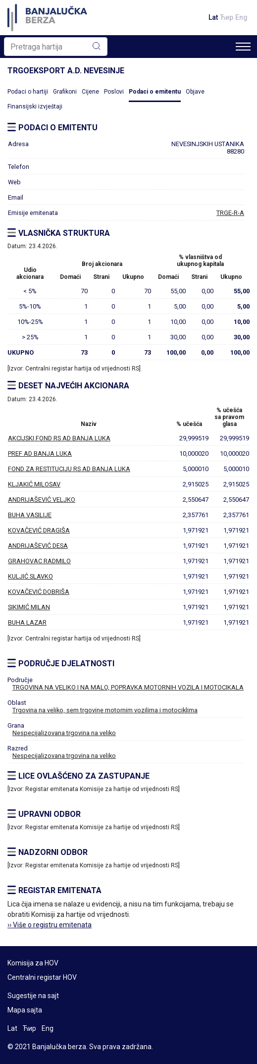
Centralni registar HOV (42, 977)
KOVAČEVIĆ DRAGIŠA (39, 530)
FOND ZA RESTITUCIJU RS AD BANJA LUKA (69, 469)
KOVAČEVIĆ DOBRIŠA (38, 591)
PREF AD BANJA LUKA (40, 453)
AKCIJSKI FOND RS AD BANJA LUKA (59, 438)
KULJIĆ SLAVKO (30, 576)
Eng (241, 17)
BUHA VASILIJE (29, 515)
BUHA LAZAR (27, 622)
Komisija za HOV (32, 963)
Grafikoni (65, 91)
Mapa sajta (24, 1010)
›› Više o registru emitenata (49, 925)
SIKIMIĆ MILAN (29, 607)
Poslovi (114, 91)
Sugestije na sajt (33, 996)
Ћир (226, 17)
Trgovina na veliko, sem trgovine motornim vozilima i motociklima (105, 710)
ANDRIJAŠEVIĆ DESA (38, 545)
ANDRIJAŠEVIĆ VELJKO (41, 499)
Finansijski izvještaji (34, 106)
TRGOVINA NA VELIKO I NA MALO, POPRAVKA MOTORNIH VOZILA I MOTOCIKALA (128, 687)
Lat (213, 17)
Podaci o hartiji (27, 91)
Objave (195, 91)
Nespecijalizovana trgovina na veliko (64, 733)
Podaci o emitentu (155, 91)
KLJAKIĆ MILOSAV (34, 484)
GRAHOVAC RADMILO (39, 561)
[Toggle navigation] (243, 47)
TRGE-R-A (230, 212)
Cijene (90, 91)
